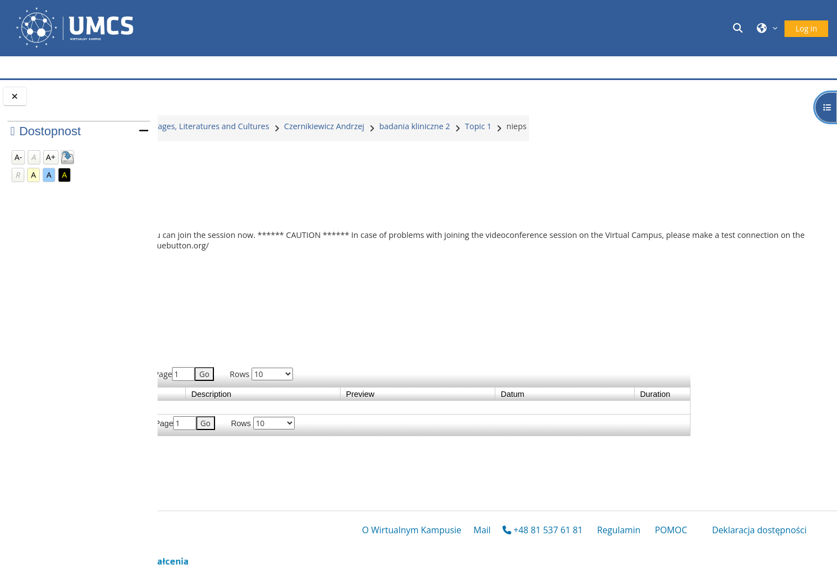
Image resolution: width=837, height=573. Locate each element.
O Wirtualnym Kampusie (412, 533)
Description (409, 394)
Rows (407, 374)
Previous (220, 374)
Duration (808, 394)
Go (350, 374)
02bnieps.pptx (221, 284)
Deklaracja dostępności (759, 533)
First (189, 374)
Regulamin (618, 533)
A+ (50, 157)
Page (330, 374)
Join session (208, 312)
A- (18, 157)
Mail (481, 533)
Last (273, 374)
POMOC (671, 533)
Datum (711, 394)
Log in (806, 28)
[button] (739, 28)
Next (250, 374)
